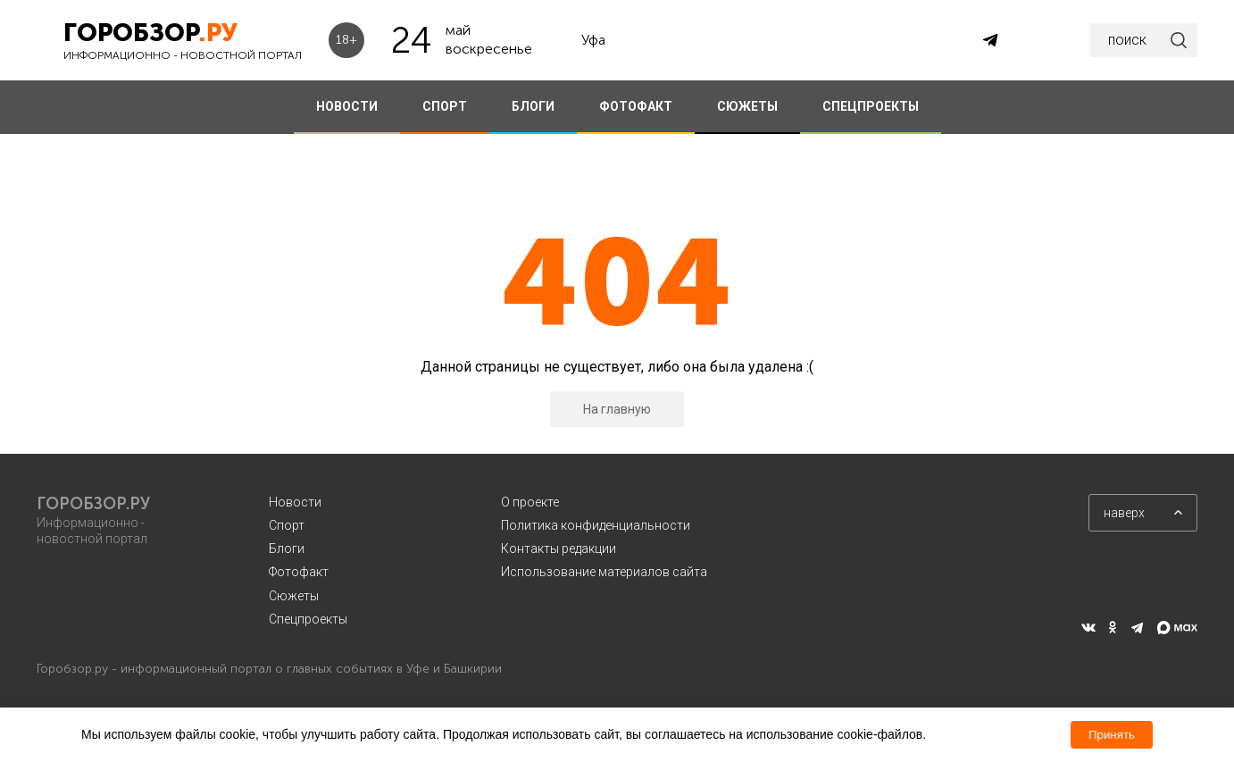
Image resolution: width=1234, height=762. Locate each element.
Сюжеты (294, 596)
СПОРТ (444, 106)
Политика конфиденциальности (595, 525)
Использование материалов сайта (604, 572)
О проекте (530, 502)
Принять (1111, 734)
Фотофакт (299, 572)
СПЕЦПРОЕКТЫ (870, 106)
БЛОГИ (533, 106)
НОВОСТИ (347, 106)
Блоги (286, 548)
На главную (617, 409)
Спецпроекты (308, 619)
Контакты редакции (558, 548)
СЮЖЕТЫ (747, 106)
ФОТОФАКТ (635, 106)
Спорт (286, 525)
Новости (295, 502)
